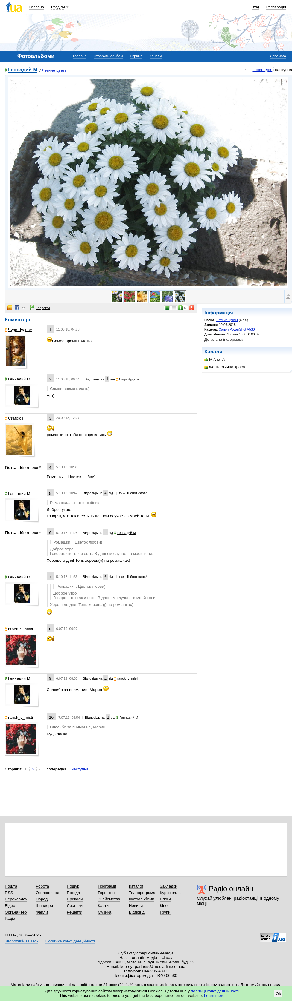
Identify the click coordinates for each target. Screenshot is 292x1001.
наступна (80, 769)
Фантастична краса (224, 367)
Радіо (10, 918)
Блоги (165, 899)
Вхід (255, 7)
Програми (107, 886)
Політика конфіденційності (70, 941)
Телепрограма (142, 893)
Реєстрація (276, 7)
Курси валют (171, 893)
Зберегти (40, 307)
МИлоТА (214, 359)
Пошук (73, 886)
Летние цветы (55, 70)
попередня (262, 69)
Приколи (75, 899)
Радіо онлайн (231, 889)
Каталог (136, 886)
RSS (9, 893)
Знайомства (109, 899)
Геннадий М (22, 70)
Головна (36, 7)
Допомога (278, 56)
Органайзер (16, 912)
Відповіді (137, 912)
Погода (73, 893)
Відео (10, 905)
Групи (165, 912)
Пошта (11, 886)
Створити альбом (108, 56)
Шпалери (44, 905)
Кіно (164, 905)
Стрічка (136, 56)
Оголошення (47, 893)
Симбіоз (14, 418)
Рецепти (74, 912)
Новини (136, 905)
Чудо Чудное (18, 330)
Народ (42, 899)
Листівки (75, 905)
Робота (42, 886)
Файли (42, 912)
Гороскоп (106, 893)
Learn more (214, 995)
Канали (156, 56)
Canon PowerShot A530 (237, 329)
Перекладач (16, 899)
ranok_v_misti (19, 629)
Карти (103, 905)
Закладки (168, 886)
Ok (278, 993)
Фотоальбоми (141, 899)
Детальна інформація (224, 339)
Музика (104, 912)
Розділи (58, 7)
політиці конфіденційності (215, 991)
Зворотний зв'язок (21, 941)
